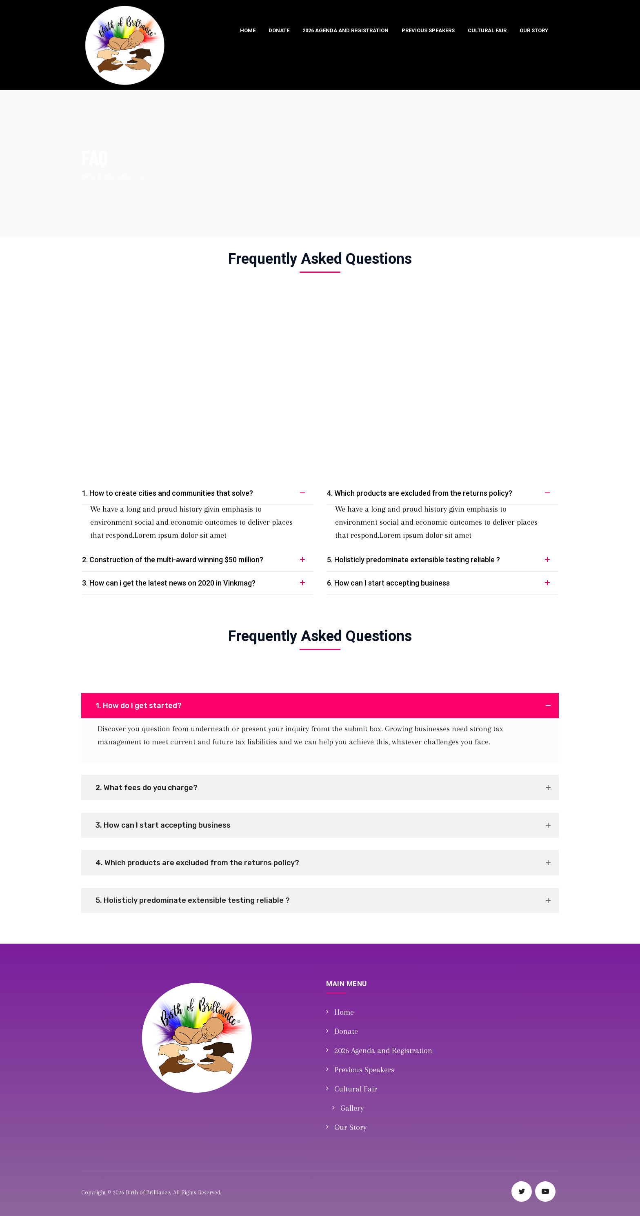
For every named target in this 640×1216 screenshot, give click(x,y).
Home (248, 30)
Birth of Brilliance (148, 1192)
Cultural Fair (487, 30)
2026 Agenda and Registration (345, 30)
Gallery (352, 1108)
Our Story (534, 30)
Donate (279, 30)
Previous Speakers (428, 30)
